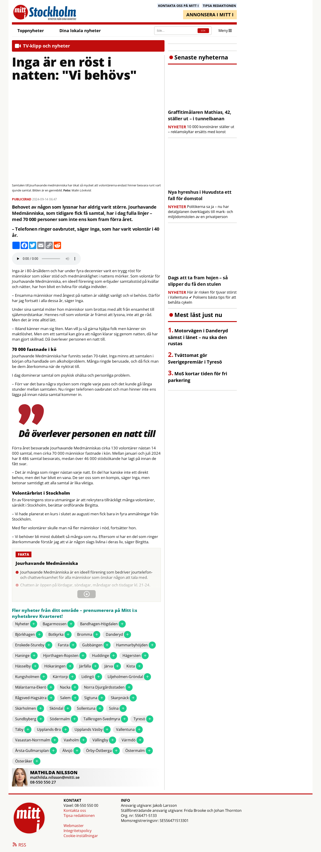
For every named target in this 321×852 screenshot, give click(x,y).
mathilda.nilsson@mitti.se (55, 777)
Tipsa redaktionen (79, 815)
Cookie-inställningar (81, 835)
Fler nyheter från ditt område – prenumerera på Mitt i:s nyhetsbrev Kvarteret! (74, 613)
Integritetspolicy (78, 830)
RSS (19, 845)
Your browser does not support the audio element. (46, 258)
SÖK (203, 30)
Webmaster (74, 825)
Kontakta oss (75, 810)
